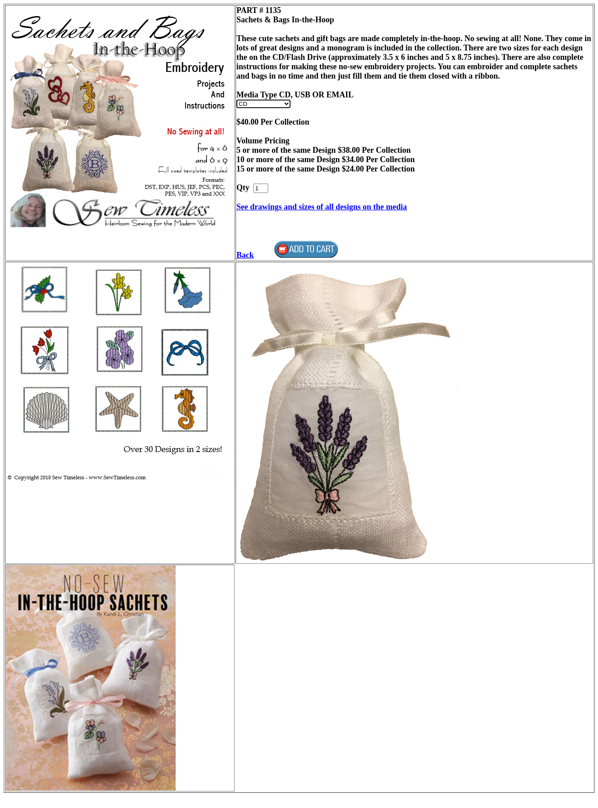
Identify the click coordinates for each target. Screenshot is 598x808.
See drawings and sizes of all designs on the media (321, 206)
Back (245, 255)
